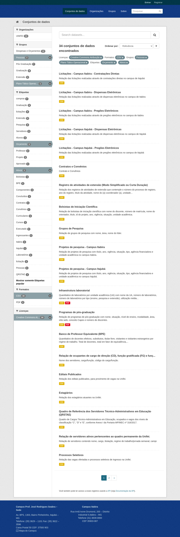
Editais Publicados (70, 374)
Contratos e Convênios (73, 166)
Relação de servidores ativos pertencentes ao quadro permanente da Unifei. (104, 436)
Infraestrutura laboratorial (74, 290)
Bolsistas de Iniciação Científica (78, 206)
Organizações (96, 11)
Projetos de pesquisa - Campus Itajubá (82, 269)
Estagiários (66, 392)
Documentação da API (125, 491)
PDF (67, 303)
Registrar (158, 2)
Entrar (148, 2)
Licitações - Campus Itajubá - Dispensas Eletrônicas (90, 129)
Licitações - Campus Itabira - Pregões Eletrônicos (88, 110)
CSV (61, 83)
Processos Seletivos (71, 455)
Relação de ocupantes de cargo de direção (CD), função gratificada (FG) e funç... (107, 355)
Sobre (123, 11)
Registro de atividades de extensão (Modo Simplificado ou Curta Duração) (103, 185)
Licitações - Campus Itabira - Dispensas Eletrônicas (90, 92)
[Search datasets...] (105, 35)
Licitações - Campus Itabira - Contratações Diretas (89, 73)
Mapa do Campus (28, 530)
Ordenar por (111, 46)
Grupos (112, 11)
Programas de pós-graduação (77, 312)
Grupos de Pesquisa (71, 228)
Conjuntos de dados (75, 11)
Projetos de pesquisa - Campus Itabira (82, 247)
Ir (156, 46)
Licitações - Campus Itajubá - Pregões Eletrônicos (89, 148)
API (109, 491)
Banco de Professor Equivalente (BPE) (82, 334)
